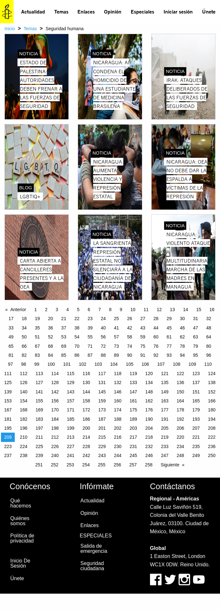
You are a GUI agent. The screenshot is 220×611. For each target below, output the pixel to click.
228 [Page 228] (86, 446)
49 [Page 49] (10, 336)
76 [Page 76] (156, 346)
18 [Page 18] (24, 318)
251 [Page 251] (39, 464)
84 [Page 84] (50, 355)
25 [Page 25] (116, 318)
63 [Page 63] (195, 336)
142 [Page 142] (54, 391)
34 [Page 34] (24, 327)
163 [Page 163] (164, 400)
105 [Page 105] (129, 364)
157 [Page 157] (70, 400)
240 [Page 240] (54, 455)
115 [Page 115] (70, 373)
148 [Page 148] (149, 391)
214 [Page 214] (86, 437)
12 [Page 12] (159, 309)
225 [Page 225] (39, 446)
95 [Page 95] (195, 355)
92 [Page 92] (156, 355)
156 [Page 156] (54, 400)
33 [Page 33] (10, 327)
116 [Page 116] (86, 373)
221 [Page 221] (196, 437)
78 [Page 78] (182, 346)
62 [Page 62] (182, 336)
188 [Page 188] (117, 419)
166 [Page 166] (212, 400)
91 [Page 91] (142, 355)
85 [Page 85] (63, 355)
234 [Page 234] (180, 446)
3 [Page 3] (57, 309)
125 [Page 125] (8, 382)
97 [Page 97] (10, 364)
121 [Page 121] (164, 373)
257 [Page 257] (133, 464)
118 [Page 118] (117, 373)
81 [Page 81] (10, 355)
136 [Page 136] (180, 382)
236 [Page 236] (212, 446)
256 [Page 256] (117, 464)
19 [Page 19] (37, 318)
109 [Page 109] (192, 364)
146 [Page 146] (117, 391)
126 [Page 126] (23, 382)
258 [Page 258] (148, 464)
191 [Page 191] (164, 419)
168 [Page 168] (23, 409)
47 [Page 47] (195, 327)
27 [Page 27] (142, 318)
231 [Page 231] (133, 446)
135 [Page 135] (164, 382)
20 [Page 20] (50, 318)
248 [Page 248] (180, 455)
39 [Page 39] (90, 327)
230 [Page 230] (117, 446)
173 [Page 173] (102, 409)
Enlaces (86, 11)
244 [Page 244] (117, 455)
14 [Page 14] (185, 309)
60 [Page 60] (156, 336)
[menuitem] (33, 11)
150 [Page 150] (180, 391)
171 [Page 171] (70, 409)
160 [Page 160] (117, 400)
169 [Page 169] (39, 409)
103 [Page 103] (98, 364)
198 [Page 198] (54, 428)
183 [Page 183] (39, 419)
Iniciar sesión (178, 11)
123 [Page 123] (196, 373)
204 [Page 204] (149, 428)
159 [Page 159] (102, 400)
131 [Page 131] (102, 382)
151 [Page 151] (196, 391)
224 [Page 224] (23, 446)
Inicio (9, 28)
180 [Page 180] (212, 409)
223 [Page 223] (8, 446)
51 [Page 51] (37, 336)
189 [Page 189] (133, 419)
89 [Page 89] (116, 355)
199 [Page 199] (70, 428)
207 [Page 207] (196, 428)
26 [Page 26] (129, 318)
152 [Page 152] (212, 391)
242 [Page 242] (86, 455)
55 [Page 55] (90, 336)
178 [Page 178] (180, 409)
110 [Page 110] (208, 364)
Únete (209, 11)
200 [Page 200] (86, 428)
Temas (61, 11)
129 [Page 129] (70, 382)
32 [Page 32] (208, 318)
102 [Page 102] (82, 364)
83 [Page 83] (37, 355)
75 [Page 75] (142, 346)
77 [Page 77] (169, 346)
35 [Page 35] (37, 327)
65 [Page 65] (10, 346)
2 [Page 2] (46, 309)
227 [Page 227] (70, 446)
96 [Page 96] (208, 355)
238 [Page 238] (23, 455)
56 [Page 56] (103, 336)
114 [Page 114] (54, 373)
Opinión (112, 11)
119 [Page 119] (133, 373)
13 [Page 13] (172, 309)
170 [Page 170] (54, 409)
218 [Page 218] (149, 437)
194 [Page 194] (212, 419)
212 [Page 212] (54, 437)
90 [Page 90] (129, 355)
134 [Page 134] (149, 382)
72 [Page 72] (103, 346)
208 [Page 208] (212, 428)
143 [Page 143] (70, 391)
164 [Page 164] (180, 400)
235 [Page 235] (196, 446)
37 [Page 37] (63, 327)
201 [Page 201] (102, 428)
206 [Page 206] (180, 428)
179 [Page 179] (196, 409)
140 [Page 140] (23, 391)
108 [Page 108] (176, 364)
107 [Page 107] (160, 364)
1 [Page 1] (35, 309)
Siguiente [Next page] (170, 464)
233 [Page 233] (164, 446)
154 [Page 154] (23, 400)
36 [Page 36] (50, 327)
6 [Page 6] (89, 309)
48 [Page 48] (208, 327)
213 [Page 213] (70, 437)
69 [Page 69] (63, 346)
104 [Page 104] (114, 364)
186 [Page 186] (86, 419)
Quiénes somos (20, 521)
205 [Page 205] (164, 428)
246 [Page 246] (149, 455)
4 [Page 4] (67, 309)
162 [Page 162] (149, 400)
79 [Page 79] (195, 346)
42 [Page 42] (129, 327)
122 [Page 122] (180, 373)
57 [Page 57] (116, 336)
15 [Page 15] (198, 309)
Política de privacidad (22, 538)
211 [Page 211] (39, 437)
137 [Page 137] (196, 382)
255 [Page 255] (101, 464)
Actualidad (33, 11)
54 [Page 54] (77, 336)
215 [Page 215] (102, 437)
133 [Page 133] (133, 382)
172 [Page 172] (86, 409)
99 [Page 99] (37, 364)
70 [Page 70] (77, 346)
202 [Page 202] (117, 428)
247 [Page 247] (164, 455)
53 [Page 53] (63, 336)
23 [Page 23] (90, 318)
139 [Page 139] (8, 391)
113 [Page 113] (39, 373)
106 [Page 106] (145, 364)
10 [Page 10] (133, 309)
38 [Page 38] (77, 327)
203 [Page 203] (133, 428)
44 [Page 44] (156, 327)
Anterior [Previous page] (18, 309)
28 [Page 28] (156, 318)
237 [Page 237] (8, 455)
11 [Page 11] (146, 309)
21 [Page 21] (63, 318)
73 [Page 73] (116, 346)
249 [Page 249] (196, 455)
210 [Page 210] (23, 437)
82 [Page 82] (24, 355)
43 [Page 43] (142, 327)
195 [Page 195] (8, 428)
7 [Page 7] (99, 309)
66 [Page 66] (24, 346)
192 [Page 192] (180, 419)
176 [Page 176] (149, 409)
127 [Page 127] (39, 382)
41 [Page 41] (116, 327)
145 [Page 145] (102, 391)
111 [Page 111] (8, 373)
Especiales (142, 11)
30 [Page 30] (182, 318)
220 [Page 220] (180, 437)
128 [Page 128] (54, 382)
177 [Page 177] (164, 409)
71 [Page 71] (90, 346)
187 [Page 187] (102, 419)
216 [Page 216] (117, 437)
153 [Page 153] (8, 400)
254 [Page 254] (86, 464)
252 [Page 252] (54, 464)
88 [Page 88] (103, 355)
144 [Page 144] (86, 391)
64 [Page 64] (208, 336)
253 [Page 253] (70, 464)
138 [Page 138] (212, 382)
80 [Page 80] (208, 346)
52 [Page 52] (50, 336)
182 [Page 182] (23, 419)
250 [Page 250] (212, 455)
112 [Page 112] (23, 373)
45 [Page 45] (169, 327)
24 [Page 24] (103, 318)
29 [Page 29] (169, 318)
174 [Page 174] (117, 409)
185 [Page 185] (70, 419)
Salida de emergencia (93, 548)
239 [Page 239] (39, 455)
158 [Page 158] (86, 400)
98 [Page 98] (23, 364)
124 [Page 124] (212, 373)
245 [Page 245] (133, 455)
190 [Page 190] (149, 419)
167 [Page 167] (8, 409)
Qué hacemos (20, 503)
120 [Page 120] (149, 373)
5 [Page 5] (78, 309)
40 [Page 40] (103, 327)
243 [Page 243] (102, 455)
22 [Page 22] (77, 318)
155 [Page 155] (39, 400)
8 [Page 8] (110, 309)
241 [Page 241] (70, 455)
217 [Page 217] (133, 437)
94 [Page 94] (182, 355)
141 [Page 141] (39, 391)
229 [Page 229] (102, 446)
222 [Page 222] (212, 437)
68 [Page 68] (50, 346)
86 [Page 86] (77, 355)
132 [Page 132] (117, 382)
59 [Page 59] (142, 336)
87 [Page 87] (90, 355)
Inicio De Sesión (20, 563)
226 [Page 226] (54, 446)
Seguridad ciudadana (92, 566)
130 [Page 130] (86, 382)
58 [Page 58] (129, 336)
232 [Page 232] (149, 446)
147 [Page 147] (133, 391)
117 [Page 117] (102, 373)
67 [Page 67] (37, 346)
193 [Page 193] (196, 419)
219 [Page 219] (164, 437)
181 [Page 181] (8, 419)
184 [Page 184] (54, 419)
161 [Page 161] (133, 400)
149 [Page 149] (164, 391)
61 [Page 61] (169, 336)
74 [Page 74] (129, 346)
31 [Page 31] (195, 318)
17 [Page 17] (10, 318)
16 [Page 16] (212, 309)
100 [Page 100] (51, 364)
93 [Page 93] (169, 355)
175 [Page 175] (133, 409)
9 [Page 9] (121, 309)
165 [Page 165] (196, 400)
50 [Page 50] (24, 336)
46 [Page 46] (182, 327)
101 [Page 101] (67, 364)
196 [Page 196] (23, 428)
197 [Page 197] (39, 428)
